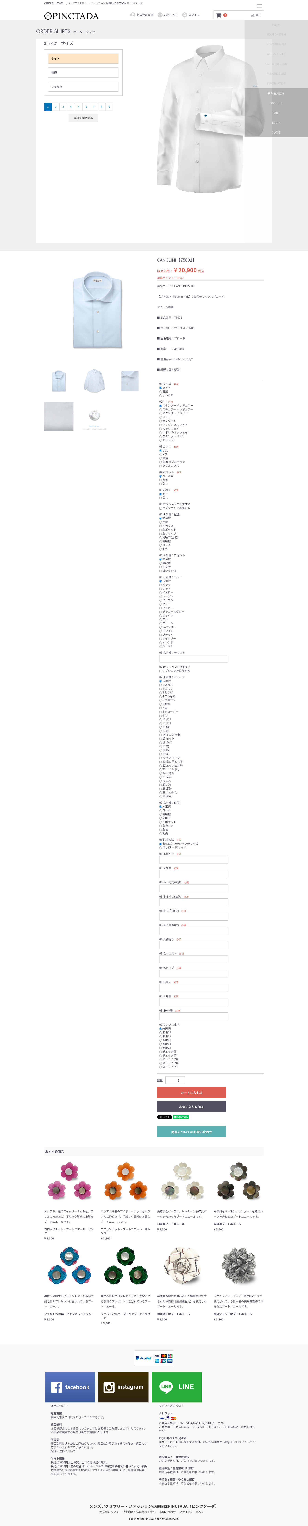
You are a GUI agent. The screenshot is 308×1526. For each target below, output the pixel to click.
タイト (55, 58)
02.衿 (162, 401)
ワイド (165, 417)
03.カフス (165, 446)
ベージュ (166, 596)
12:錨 (164, 727)
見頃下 (165, 818)
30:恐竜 (165, 796)
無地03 (165, 1040)
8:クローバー (168, 711)
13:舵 (164, 731)
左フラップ (167, 533)
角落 (163, 458)
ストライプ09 (169, 1063)
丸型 (163, 479)
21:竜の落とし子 (171, 761)
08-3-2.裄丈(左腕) (170, 896)
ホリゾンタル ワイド (173, 425)
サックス (166, 615)
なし (163, 483)
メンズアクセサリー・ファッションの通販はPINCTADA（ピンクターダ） (154, 1506)
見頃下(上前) (168, 537)
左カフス (166, 526)
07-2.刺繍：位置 (169, 802)
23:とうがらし (169, 769)
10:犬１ (165, 719)
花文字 (165, 567)
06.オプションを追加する (175, 504)
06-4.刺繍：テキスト (172, 652)
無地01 (165, 1032)
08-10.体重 (166, 1010)
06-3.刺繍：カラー (170, 577)
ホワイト (166, 631)
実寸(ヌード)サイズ (172, 847)
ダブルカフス (169, 466)
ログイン (191, 15)
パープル (166, 646)
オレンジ (166, 642)
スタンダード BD (171, 436)
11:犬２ (165, 723)
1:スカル (166, 685)
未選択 (165, 518)
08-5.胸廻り (166, 939)
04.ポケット (166, 472)
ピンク (165, 585)
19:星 (164, 754)
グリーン (166, 623)
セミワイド (167, 421)
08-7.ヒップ (166, 967)
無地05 (165, 1047)
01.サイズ (165, 384)
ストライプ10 (169, 1067)
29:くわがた (168, 792)
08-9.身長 (165, 996)
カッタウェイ (169, 428)
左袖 (163, 522)
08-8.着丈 (165, 982)
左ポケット (167, 529)
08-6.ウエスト (168, 953)
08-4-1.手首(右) (169, 911)
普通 (54, 72)
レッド (165, 588)
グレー (165, 604)
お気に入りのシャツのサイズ (178, 843)
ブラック (166, 634)
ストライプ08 (169, 1059)
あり (163, 494)
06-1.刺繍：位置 (169, 514)
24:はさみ (166, 773)
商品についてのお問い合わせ (191, 1131)
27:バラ (165, 784)
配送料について (109, 1512)
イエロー (166, 592)
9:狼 (163, 715)
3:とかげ (166, 692)
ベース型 (166, 476)
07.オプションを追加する (175, 667)
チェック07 (168, 1055)
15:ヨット (166, 738)
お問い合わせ (167, 1512)
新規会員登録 (141, 15)
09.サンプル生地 (169, 1024)
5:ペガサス (167, 700)
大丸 (163, 454)
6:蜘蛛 (164, 704)
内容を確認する (83, 118)
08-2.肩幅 (165, 868)
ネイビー (166, 608)
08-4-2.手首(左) (169, 925)
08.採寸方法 (166, 840)
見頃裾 (165, 541)
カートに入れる (192, 1092)
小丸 (163, 450)
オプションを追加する (174, 508)
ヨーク (165, 545)
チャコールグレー (171, 611)
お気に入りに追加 (191, 1106)
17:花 (164, 746)
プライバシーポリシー (193, 1512)
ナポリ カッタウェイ (173, 432)
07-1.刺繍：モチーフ (172, 677)
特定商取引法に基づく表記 (139, 1512)
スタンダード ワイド (173, 413)
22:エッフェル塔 (171, 765)
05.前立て (165, 490)
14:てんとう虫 (169, 734)
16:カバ (165, 742)
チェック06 (168, 1051)
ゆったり (56, 86)
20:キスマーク (169, 758)
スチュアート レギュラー (176, 409)
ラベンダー (167, 627)
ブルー (165, 619)
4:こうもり (167, 696)
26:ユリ (165, 781)
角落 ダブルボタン (172, 462)
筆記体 (165, 563)
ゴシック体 (167, 570)
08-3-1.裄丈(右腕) (170, 882)
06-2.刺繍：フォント (172, 555)
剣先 (163, 549)
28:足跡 (165, 788)
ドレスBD (167, 440)
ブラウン (166, 600)
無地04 (165, 1044)
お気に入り (167, 15)
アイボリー (167, 638)
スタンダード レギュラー (176, 405)
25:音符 (165, 777)
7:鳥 (163, 708)
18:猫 (164, 750)
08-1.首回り (166, 854)
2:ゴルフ (166, 688)
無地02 (165, 1036)
